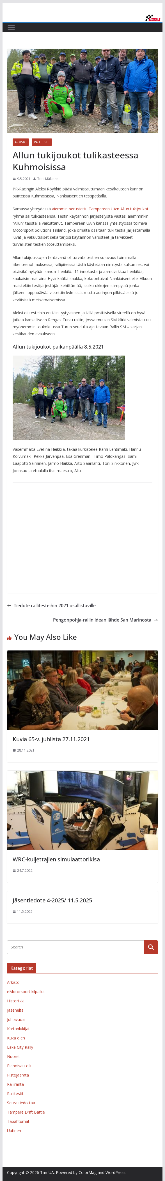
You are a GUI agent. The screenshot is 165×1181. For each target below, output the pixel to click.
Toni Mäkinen (47, 178)
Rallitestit (42, 142)
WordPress (115, 1172)
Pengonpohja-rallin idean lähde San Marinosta (105, 620)
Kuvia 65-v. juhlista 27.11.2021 (51, 739)
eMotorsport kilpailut (26, 991)
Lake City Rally (20, 1047)
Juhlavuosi (16, 1019)
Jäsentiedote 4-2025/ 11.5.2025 (52, 900)
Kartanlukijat (18, 1028)
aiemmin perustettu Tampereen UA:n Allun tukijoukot (100, 208)
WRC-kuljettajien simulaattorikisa (56, 859)
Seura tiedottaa (21, 1102)
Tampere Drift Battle (26, 1112)
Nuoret (13, 1056)
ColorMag (88, 1172)
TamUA (47, 1172)
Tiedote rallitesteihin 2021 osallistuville (51, 605)
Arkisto (21, 142)
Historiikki (15, 1000)
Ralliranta (15, 1084)
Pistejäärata (18, 1075)
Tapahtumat (18, 1121)
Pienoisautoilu (20, 1065)
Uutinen (14, 1130)
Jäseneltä (15, 1010)
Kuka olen (16, 1038)
